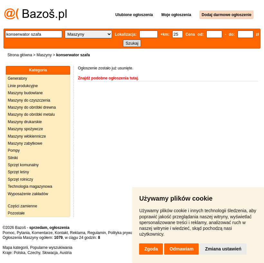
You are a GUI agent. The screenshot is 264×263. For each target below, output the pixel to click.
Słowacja (50, 252)
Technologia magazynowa (30, 186)
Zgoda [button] (151, 248)
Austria (65, 252)
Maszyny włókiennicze (27, 136)
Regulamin (97, 233)
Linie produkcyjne (23, 86)
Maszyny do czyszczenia (29, 100)
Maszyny (44, 55)
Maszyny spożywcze (25, 129)
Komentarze (42, 233)
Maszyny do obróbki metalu (31, 114)
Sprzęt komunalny (23, 165)
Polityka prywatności (125, 233)
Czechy (33, 252)
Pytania (23, 233)
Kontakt (61, 233)
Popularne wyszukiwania (51, 247)
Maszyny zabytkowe (25, 143)
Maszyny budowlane (25, 93)
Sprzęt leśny (18, 172)
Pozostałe (16, 213)
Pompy (14, 150)
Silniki (13, 158)
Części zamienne (22, 206)
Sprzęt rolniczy (20, 179)
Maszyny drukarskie (25, 122)
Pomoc (8, 233)
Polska (19, 252)
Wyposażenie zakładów (28, 194)
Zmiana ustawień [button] (223, 248)
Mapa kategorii (15, 247)
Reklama (77, 233)
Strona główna (19, 55)
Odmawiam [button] (181, 248)
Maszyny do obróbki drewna (32, 107)
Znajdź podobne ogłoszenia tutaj (108, 78)
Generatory (17, 78)
